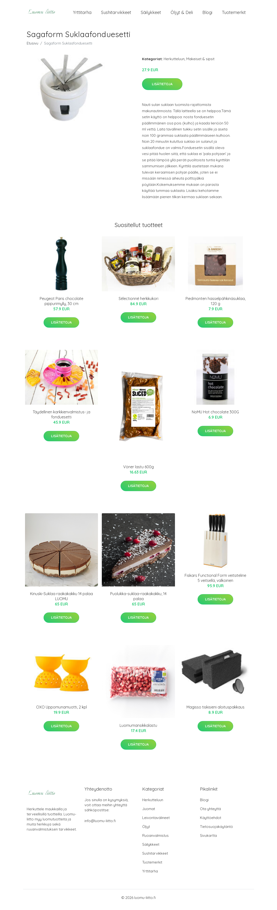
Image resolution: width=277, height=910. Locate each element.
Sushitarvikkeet (116, 14)
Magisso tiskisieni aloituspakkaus (216, 711)
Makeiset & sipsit (200, 63)
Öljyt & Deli (182, 14)
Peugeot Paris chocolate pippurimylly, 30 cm (61, 305)
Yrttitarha (82, 14)
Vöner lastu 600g (138, 471)
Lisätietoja (162, 88)
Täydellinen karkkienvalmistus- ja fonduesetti (61, 419)
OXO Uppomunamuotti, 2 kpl (61, 711)
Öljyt (146, 830)
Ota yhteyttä (210, 813)
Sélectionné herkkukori (138, 302)
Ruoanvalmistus (155, 839)
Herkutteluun (174, 63)
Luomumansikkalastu (138, 729)
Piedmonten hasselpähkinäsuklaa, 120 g (215, 305)
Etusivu (32, 47)
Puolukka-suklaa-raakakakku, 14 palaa (138, 600)
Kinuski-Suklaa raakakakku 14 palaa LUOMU (61, 600)
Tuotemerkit (234, 14)
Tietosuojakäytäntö (216, 830)
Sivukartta (208, 839)
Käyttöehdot (210, 821)
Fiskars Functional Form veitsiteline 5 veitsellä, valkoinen (215, 582)
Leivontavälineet (156, 821)
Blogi (207, 14)
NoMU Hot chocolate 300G (215, 416)
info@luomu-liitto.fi (100, 825)
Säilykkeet (151, 14)
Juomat (148, 813)
